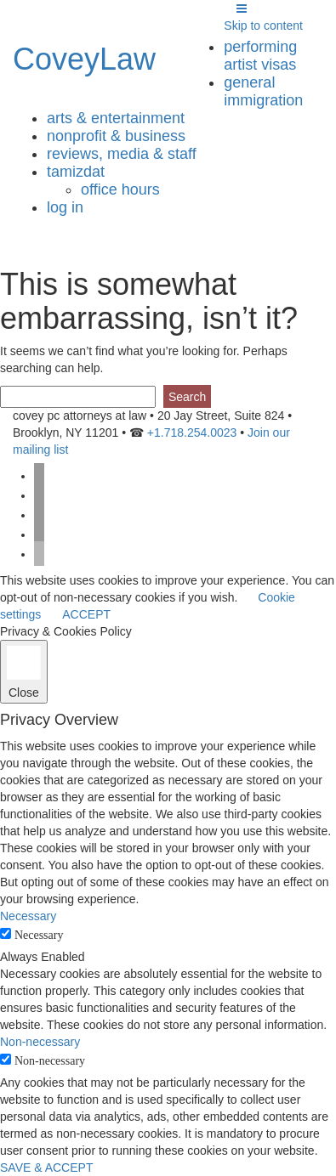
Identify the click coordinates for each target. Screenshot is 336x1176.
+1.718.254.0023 (192, 432)
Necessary (39, 935)
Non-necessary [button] (40, 1042)
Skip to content (263, 25)
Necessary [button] (28, 916)
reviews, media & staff (121, 153)
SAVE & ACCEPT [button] (46, 1167)
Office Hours (120, 189)
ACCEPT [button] (86, 614)
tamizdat (76, 171)
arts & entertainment (116, 118)
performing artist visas (260, 55)
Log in (65, 207)
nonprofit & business (116, 135)
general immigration (263, 91)
